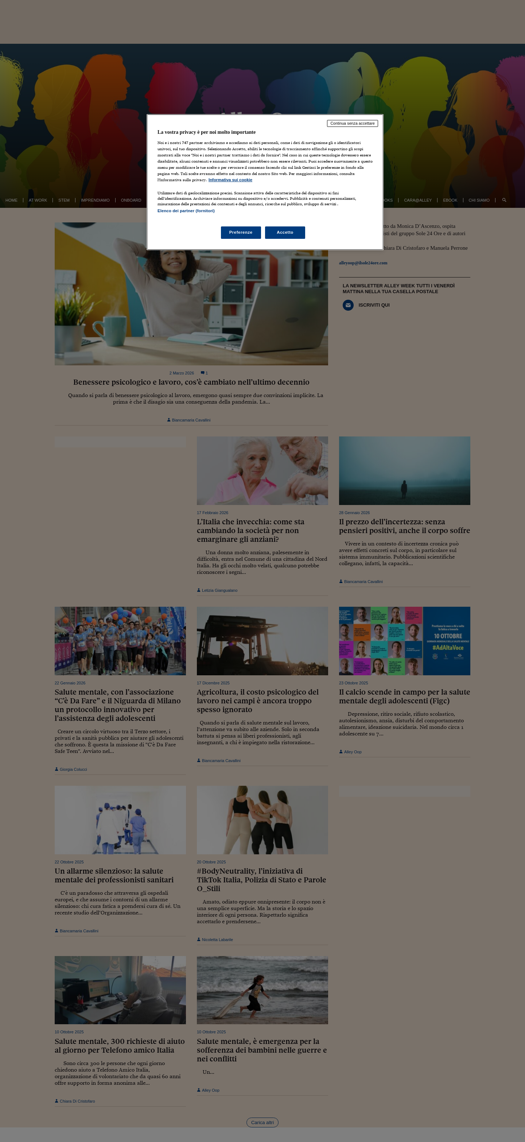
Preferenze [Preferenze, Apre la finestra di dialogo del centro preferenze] (241, 232)
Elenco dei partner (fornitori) (186, 211)
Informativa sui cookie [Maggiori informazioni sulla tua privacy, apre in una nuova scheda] (230, 180)
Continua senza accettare (352, 123)
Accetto (285, 232)
